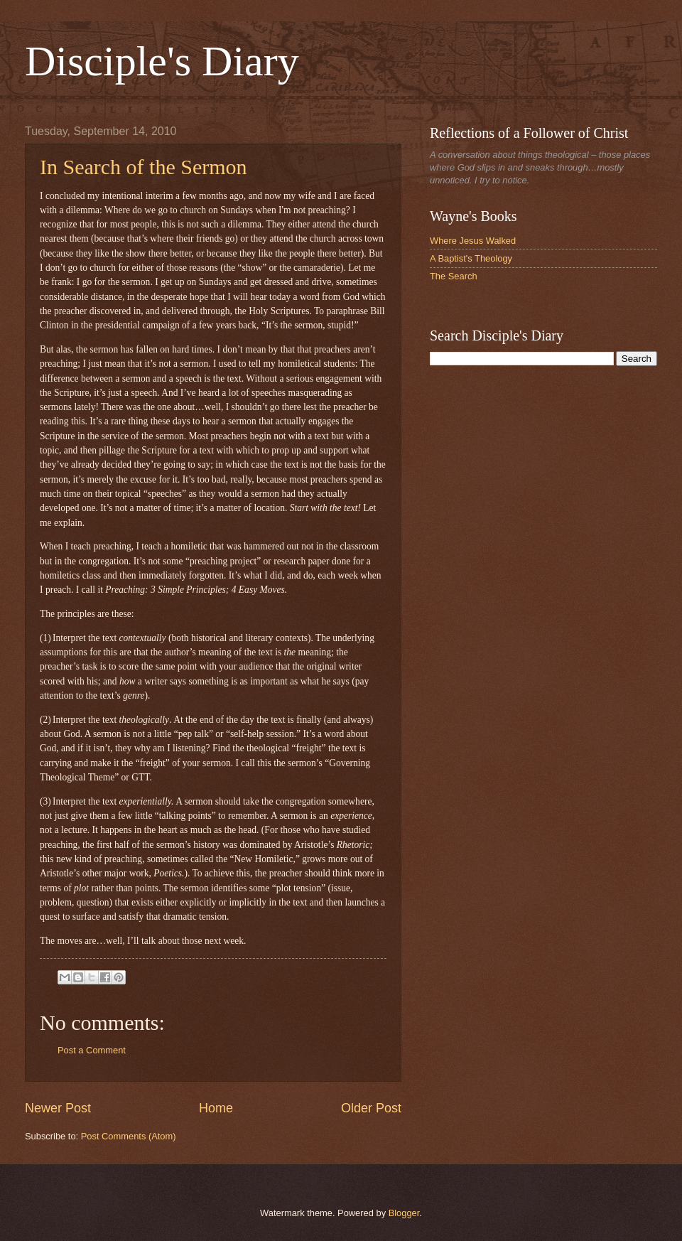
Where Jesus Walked (473, 240)
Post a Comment (92, 1050)
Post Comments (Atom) (128, 1136)
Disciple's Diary (162, 61)
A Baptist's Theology (471, 258)
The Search (453, 276)
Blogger (404, 1213)
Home (216, 1108)
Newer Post (58, 1108)
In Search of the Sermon (143, 166)
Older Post (371, 1108)
